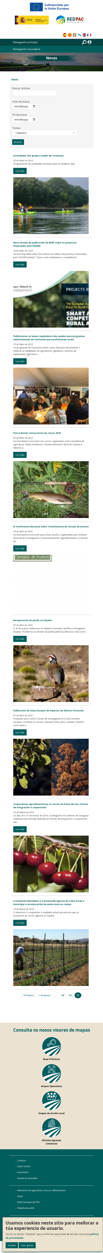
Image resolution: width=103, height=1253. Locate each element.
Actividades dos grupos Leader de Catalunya (38, 155)
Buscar (18, 142)
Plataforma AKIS (25, 1208)
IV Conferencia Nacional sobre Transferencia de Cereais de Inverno (51, 526)
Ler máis (20, 170)
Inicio (14, 79)
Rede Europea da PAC (28, 1202)
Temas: (16, 128)
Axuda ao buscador (27, 1178)
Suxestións (23, 1172)
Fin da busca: (19, 114)
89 (70, 995)
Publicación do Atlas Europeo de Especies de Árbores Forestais (48, 710)
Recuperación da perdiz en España (32, 620)
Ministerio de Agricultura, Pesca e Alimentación (41, 1190)
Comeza (21, 1160)
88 (63, 995)
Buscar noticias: (21, 88)
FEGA (20, 1196)
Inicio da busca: (21, 101)
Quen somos (23, 1166)
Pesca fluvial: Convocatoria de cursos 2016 (37, 432)
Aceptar (12, 1245)
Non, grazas (27, 1245)
